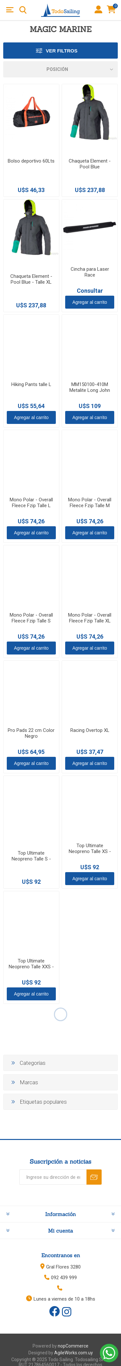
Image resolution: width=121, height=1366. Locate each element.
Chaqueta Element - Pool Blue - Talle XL (31, 279)
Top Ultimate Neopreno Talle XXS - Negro (31, 966)
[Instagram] (67, 1312)
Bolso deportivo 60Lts (31, 161)
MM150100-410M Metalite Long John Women (89, 390)
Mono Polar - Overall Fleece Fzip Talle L (31, 502)
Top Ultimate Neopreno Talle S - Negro (31, 859)
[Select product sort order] (60, 69)
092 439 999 (64, 1278)
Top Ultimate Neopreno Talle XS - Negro (90, 851)
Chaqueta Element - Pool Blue (90, 164)
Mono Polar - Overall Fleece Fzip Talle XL (89, 618)
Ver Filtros (61, 50)
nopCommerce (73, 1346)
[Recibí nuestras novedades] (52, 1177)
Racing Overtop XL (89, 730)
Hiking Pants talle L (31, 384)
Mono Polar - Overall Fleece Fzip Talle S (31, 618)
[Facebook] (54, 1311)
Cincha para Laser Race (90, 272)
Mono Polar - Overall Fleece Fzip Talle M (89, 502)
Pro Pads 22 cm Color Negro (31, 733)
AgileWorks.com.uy (73, 1352)
